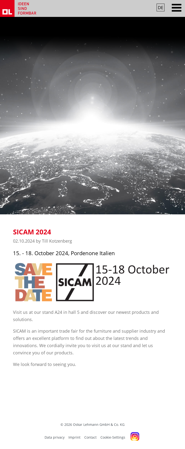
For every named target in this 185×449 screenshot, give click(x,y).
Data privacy (55, 437)
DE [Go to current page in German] (160, 7)
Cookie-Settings (112, 437)
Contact (90, 437)
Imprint (74, 437)
